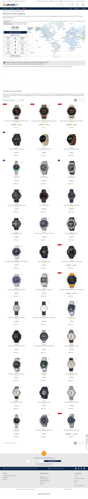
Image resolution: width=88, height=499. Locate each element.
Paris (67, 33)
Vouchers (5, 479)
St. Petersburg (76, 30)
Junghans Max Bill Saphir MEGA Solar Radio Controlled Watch (44, 317)
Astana (83, 32)
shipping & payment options (9, 475)
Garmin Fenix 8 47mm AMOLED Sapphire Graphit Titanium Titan (71, 289)
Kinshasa (69, 44)
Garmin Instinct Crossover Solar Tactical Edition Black (71, 261)
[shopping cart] (83, 4)
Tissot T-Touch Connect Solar (44, 204)
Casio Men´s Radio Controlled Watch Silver (16, 374)
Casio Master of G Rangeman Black (44, 261)
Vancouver (41, 33)
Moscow (77, 31)
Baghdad (75, 37)
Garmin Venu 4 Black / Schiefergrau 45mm (71, 148)
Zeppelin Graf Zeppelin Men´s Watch (71, 374)
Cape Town (69, 50)
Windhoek (69, 48)
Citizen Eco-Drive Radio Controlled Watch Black (16, 205)
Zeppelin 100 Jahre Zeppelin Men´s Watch (71, 345)
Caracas (56, 42)
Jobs (75, 483)
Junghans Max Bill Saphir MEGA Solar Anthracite (16, 317)
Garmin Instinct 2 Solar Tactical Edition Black (16, 345)
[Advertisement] (39, 79)
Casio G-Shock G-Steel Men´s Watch (71, 233)
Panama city (50, 42)
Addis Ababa (78, 42)
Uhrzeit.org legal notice (79, 478)
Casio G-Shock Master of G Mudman (44, 402)
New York (51, 35)
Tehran (80, 36)
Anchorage (36, 30)
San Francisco (41, 36)
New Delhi (81, 38)
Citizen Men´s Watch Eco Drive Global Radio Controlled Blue (16, 261)
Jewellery (12, 8)
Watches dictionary (44, 478)
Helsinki (73, 29)
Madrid (69, 35)
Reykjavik (64, 28)
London (66, 32)
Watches (5, 8)
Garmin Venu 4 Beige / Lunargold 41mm (44, 148)
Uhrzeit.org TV (43, 477)
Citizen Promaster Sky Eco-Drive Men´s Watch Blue (44, 233)
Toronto (54, 34)
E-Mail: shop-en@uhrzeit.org (21, 1)
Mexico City (46, 40)
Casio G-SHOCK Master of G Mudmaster (16, 148)
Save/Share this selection (10, 443)
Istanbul (75, 35)
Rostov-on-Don (73, 33)
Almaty (85, 34)
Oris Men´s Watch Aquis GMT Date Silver (71, 429)
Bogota (55, 43)
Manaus (57, 44)
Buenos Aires (59, 50)
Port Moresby (28, 45)
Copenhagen (68, 31)
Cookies (42, 484)
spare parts (5, 477)
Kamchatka (30, 32)
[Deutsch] (82, 8)
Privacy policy (43, 482)
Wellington (33, 52)
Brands (18, 8)
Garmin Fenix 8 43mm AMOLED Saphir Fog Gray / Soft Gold (71, 121)
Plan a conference (16, 32)
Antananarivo (80, 47)
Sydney (28, 50)
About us (76, 480)
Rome (71, 34)
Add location (15, 35)
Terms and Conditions (79, 485)
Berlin (72, 32)
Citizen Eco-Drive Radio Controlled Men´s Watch (16, 289)
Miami (52, 38)
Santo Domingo (56, 40)
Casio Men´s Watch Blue (71, 317)
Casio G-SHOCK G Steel (44, 176)
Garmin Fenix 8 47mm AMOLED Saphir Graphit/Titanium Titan (16, 121)
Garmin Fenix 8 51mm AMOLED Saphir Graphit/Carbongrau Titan (44, 121)
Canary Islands (62, 38)
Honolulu (37, 40)
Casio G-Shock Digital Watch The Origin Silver (44, 289)
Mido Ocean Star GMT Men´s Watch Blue (71, 205)
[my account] (77, 4)
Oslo (69, 30)
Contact (76, 476)
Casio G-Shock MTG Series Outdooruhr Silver (44, 429)
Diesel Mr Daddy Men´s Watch (16, 233)
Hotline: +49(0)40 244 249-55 (9, 1)
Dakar (63, 41)
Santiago (52, 50)
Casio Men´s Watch (44, 374)
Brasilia (60, 46)
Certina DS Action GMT (16, 176)
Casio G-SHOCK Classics (71, 176)
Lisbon (66, 36)
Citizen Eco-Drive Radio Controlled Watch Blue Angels (44, 345)
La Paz (53, 46)
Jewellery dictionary (44, 480)
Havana (53, 39)
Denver (46, 35)
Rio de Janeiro (57, 48)
